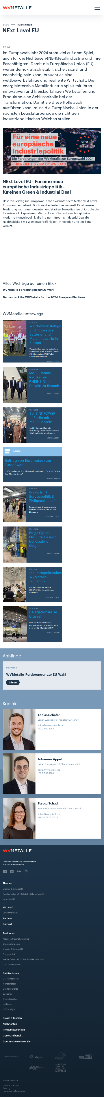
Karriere (7, 918)
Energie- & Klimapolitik (13, 888)
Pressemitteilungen (14, 1029)
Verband (8, 907)
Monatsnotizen (9, 983)
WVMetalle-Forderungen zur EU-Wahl (28, 289)
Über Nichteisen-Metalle (16, 1041)
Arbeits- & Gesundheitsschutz (16, 938)
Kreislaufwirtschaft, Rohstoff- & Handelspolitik (24, 893)
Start (6, 24)
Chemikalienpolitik (11, 943)
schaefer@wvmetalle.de (50, 725)
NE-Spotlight (9, 1009)
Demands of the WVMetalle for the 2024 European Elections (44, 297)
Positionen (9, 933)
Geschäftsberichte (11, 978)
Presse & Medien (12, 1017)
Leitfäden (7, 1003)
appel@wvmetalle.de (49, 769)
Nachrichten (24, 24)
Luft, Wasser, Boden (12, 964)
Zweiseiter (7, 993)
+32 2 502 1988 (46, 728)
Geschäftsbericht (12, 1035)
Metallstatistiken (10, 998)
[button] (96, 7)
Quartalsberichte (10, 988)
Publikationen (11, 972)
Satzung (6, 1088)
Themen (7, 883)
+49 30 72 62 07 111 (48, 817)
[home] (17, 7)
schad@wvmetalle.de (49, 813)
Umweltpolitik (9, 898)
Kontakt (7, 923)
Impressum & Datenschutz (14, 1091)
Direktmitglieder (10, 912)
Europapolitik (9, 954)
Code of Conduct (11, 1085)
